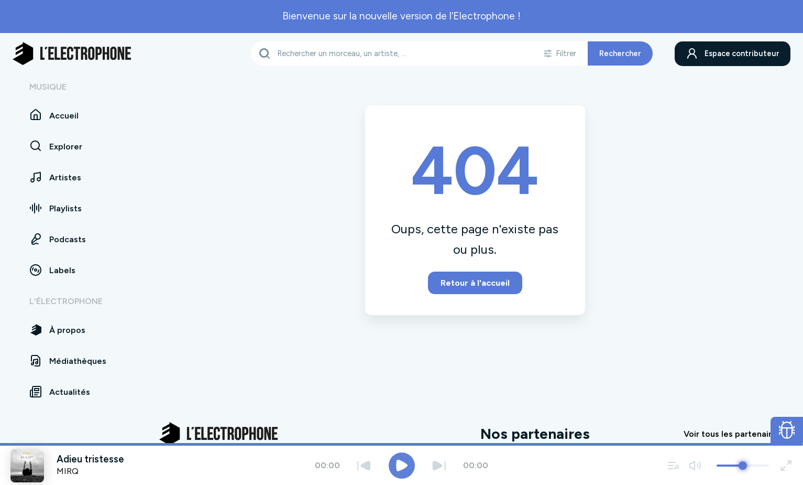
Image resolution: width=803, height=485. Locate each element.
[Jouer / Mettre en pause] (402, 465)
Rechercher (620, 53)
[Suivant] (439, 465)
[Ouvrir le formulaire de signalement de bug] (787, 430)
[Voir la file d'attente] (673, 465)
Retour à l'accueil (475, 283)
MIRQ (68, 471)
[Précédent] (364, 465)
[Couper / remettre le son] (695, 465)
